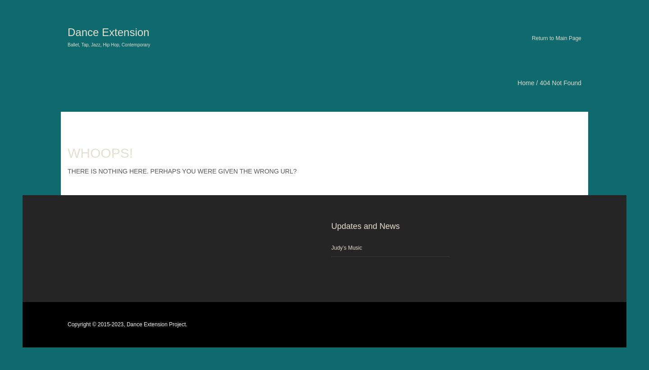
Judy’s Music (346, 248)
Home (525, 83)
